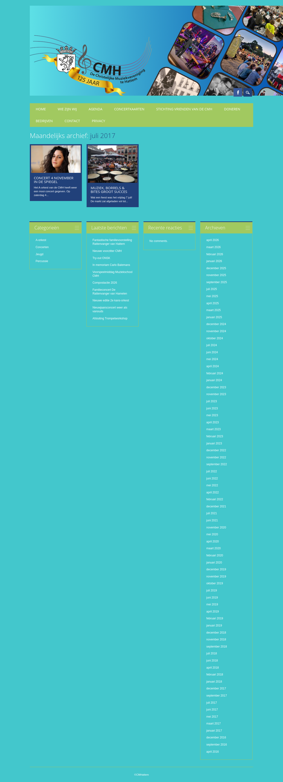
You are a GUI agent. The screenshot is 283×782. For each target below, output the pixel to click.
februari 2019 (214, 618)
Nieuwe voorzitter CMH (107, 251)
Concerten (42, 247)
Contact (72, 121)
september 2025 (216, 282)
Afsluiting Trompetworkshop (110, 318)
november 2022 (216, 457)
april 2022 (212, 492)
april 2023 (212, 422)
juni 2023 (212, 408)
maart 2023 (213, 429)
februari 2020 (214, 555)
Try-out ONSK (101, 258)
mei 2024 (212, 359)
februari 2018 (214, 674)
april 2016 (212, 751)
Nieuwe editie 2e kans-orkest (111, 300)
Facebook (238, 92)
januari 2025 (214, 317)
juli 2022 (211, 471)
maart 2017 (213, 723)
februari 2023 (214, 436)
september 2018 (216, 646)
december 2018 (216, 632)
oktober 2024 (214, 338)
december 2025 (216, 268)
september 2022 (216, 464)
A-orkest (40, 240)
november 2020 (216, 527)
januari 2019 (214, 625)
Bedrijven (44, 121)
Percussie (41, 261)
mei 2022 (212, 485)
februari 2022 (214, 499)
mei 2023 (212, 415)
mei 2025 (212, 296)
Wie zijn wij (67, 109)
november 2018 (216, 639)
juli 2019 (211, 590)
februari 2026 (214, 254)
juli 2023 (211, 401)
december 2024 (216, 324)
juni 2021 (212, 520)
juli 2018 (211, 653)
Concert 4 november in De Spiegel (53, 179)
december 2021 (216, 506)
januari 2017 (214, 730)
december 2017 (216, 688)
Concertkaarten (129, 109)
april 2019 (212, 611)
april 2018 (212, 667)
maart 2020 (213, 548)
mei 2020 (212, 534)
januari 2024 (214, 380)
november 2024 (216, 331)
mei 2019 (212, 604)
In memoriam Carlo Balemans (111, 265)
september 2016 (216, 744)
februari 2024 (214, 373)
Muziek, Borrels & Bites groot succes (109, 189)
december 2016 (216, 737)
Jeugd (39, 254)
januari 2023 (214, 443)
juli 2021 (211, 513)
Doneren (232, 109)
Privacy (98, 121)
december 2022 (216, 450)
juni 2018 (212, 660)
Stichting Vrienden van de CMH (184, 109)
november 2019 (216, 576)
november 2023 (216, 394)
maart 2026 (213, 247)
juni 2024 (212, 352)
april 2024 (212, 366)
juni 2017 (212, 709)
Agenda (95, 109)
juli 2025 (211, 289)
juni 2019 (212, 597)
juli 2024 (211, 345)
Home (41, 109)
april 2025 (212, 303)
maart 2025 (213, 310)
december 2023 (216, 387)
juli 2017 (211, 702)
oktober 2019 (214, 583)
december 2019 (216, 569)
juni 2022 (212, 478)
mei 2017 (212, 716)
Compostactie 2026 (105, 282)
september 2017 (216, 695)
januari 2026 (214, 261)
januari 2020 (214, 562)
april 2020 (212, 541)
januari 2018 (214, 681)
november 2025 (216, 275)
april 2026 (212, 240)
